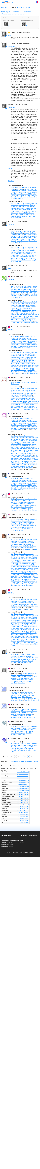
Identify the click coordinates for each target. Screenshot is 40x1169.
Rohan (13, 377)
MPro (12, 494)
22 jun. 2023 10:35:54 (22, 774)
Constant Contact (31, 190)
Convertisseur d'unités (7, 844)
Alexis (13, 32)
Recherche (12, 2)
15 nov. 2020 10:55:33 (23, 790)
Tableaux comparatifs (7, 842)
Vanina (10, 650)
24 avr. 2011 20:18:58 (22, 822)
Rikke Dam (14, 721)
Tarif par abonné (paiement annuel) (21, 439)
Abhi (12, 668)
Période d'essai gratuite (27, 203)
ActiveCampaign (15, 190)
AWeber (23, 190)
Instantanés (20, 7)
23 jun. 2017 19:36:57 (22, 796)
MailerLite (13, 194)
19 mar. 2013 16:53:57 (23, 810)
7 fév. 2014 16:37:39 (22, 806)
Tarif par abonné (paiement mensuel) (27, 437)
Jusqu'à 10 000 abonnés (26, 213)
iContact (26, 189)
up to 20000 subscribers (25, 467)
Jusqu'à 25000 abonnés (18, 313)
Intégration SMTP (16, 211)
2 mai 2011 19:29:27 (22, 821)
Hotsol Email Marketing (30, 510)
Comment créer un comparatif (9, 838)
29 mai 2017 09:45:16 (22, 798)
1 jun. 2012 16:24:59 (22, 814)
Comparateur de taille (7, 846)
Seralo (13, 738)
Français (37, 2)
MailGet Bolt (19, 189)
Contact (22, 842)
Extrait (10, 168)
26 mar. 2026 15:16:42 (23, 772)
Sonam (13, 534)
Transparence (23, 838)
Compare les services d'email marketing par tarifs (16, 13)
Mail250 (34, 187)
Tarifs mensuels (26, 211)
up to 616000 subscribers (30, 322)
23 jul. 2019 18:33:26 (22, 792)
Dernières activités (33, 838)
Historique (13, 7)
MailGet (13, 189)
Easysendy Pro (15, 192)
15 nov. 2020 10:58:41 (23, 788)
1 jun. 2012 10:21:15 (22, 818)
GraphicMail (33, 192)
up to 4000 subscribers (28, 463)
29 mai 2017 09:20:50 (22, 802)
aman (12, 687)
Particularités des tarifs (25, 209)
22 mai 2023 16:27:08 (22, 776)
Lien (12, 203)
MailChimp (33, 189)
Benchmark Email (32, 195)
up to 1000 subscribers (25, 623)
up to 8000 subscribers (30, 464)
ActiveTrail (18, 187)
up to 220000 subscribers (25, 321)
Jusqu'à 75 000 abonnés (24, 216)
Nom (9, 35)
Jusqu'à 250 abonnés (23, 622)
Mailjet (24, 187)
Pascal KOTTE (15, 514)
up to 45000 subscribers (25, 636)
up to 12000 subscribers (18, 466)
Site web (16, 203)
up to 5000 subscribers (30, 626)
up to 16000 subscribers (25, 631)
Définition (11, 181)
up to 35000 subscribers (24, 314)
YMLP (30, 194)
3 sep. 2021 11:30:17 (22, 784)
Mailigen (28, 187)
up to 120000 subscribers (24, 641)
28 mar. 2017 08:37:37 (23, 804)
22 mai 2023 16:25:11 (22, 778)
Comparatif (4, 7)
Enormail (13, 197)
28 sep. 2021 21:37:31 (23, 782)
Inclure (28, 7)
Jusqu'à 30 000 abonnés (18, 214)
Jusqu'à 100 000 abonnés (18, 319)
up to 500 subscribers (24, 459)
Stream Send (33, 197)
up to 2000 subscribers (25, 461)
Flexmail (19, 197)
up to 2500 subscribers (28, 625)
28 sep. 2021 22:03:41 (23, 780)
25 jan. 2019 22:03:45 (22, 794)
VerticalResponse (22, 194)
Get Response (24, 192)
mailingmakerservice (17, 198)
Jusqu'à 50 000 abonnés (25, 316)
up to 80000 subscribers (28, 318)
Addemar (23, 195)
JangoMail (25, 197)
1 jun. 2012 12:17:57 (22, 816)
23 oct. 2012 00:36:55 (22, 812)
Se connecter (30, 2)
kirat (12, 413)
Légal (21, 840)
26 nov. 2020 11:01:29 (23, 786)
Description (11, 46)
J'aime (16, 436)
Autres (13, 458)
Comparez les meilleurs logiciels (10, 840)
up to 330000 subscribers (30, 642)
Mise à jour (18, 458)
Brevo (12, 187)
